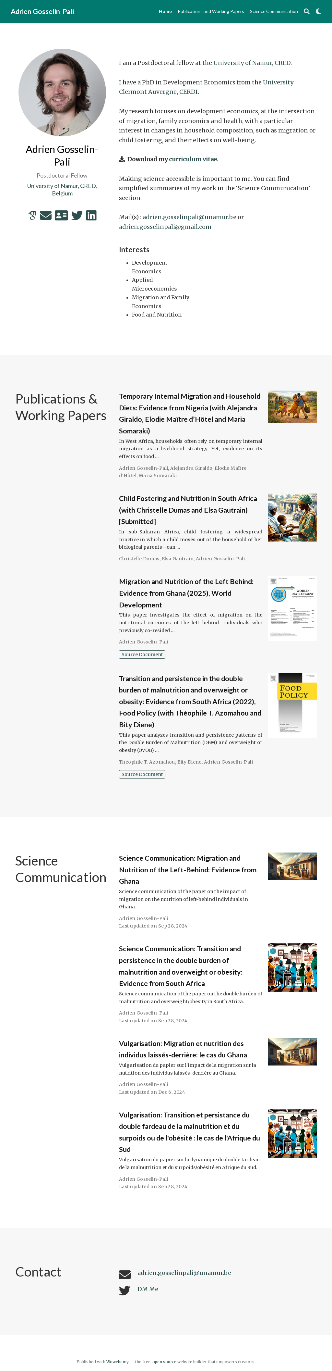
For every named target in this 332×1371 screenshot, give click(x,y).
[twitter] (77, 217)
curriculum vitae (193, 159)
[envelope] (46, 217)
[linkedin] (91, 217)
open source (164, 1361)
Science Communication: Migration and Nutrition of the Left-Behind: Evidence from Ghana (187, 869)
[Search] (307, 11)
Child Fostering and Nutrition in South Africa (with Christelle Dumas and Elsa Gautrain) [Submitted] (188, 510)
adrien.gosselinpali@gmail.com (165, 227)
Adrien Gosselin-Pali (42, 11)
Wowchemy (117, 1361)
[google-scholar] (32, 217)
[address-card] (61, 217)
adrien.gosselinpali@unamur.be (189, 217)
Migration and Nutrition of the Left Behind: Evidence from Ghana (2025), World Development (186, 593)
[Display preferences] (318, 11)
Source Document (142, 654)
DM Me (147, 1289)
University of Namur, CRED (251, 63)
